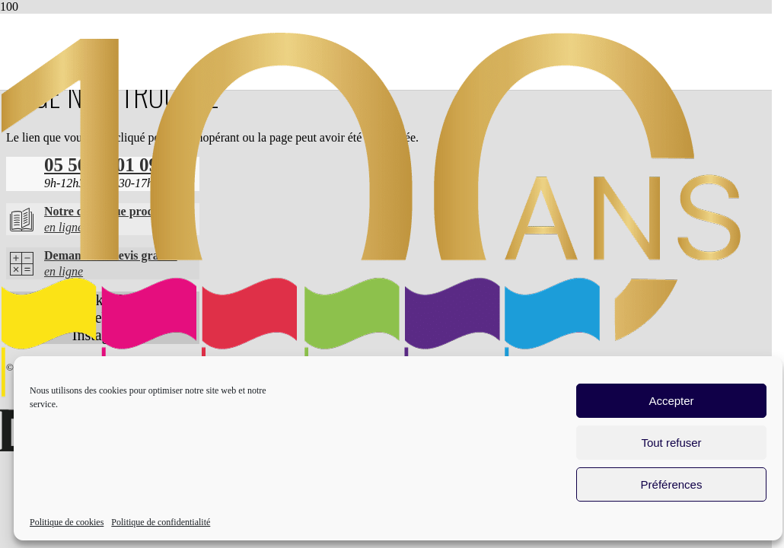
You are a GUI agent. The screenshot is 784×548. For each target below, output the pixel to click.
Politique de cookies (67, 522)
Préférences (672, 484)
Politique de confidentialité (160, 522)
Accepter (671, 400)
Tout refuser (671, 442)
